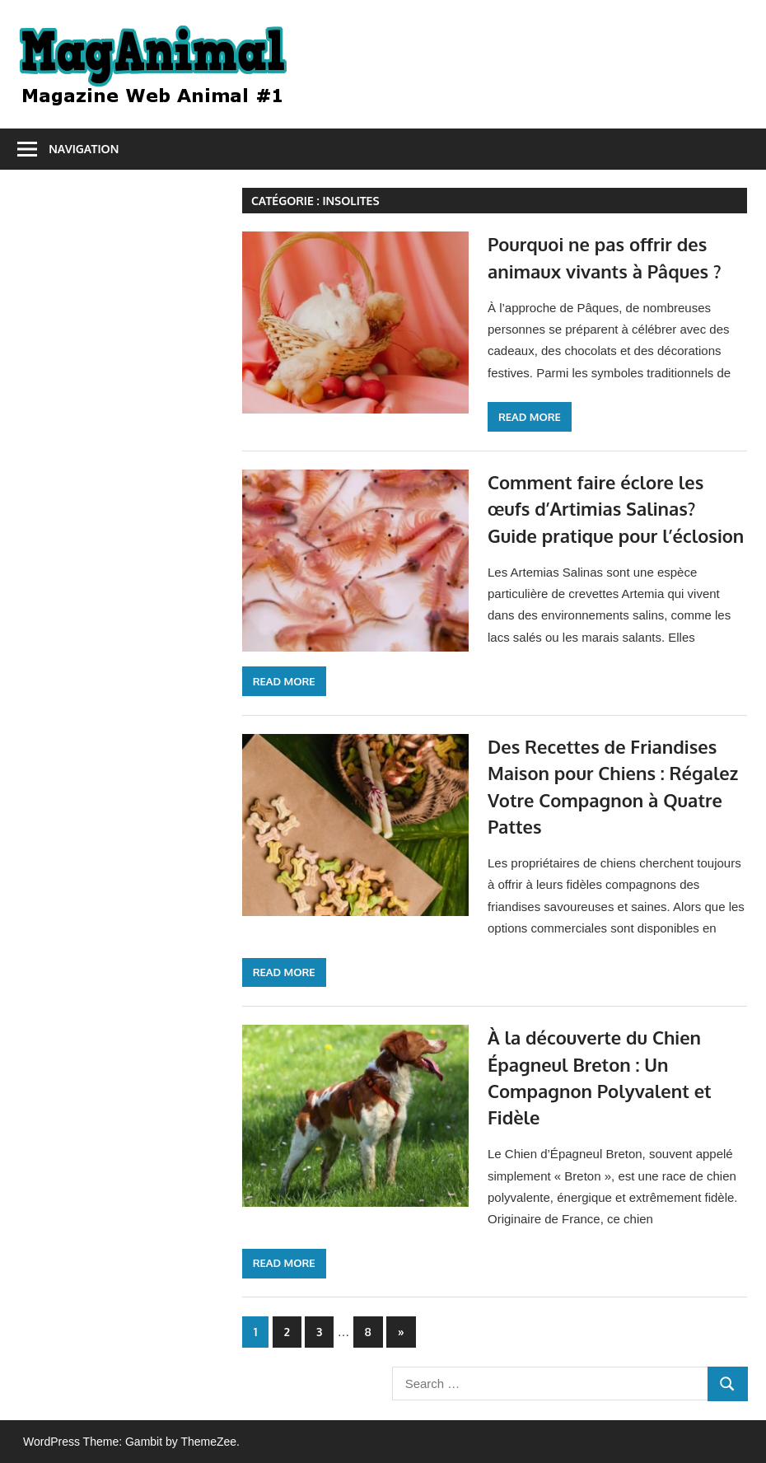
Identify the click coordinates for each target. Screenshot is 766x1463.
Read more (529, 416)
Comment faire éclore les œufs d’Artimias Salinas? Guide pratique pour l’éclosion (616, 508)
